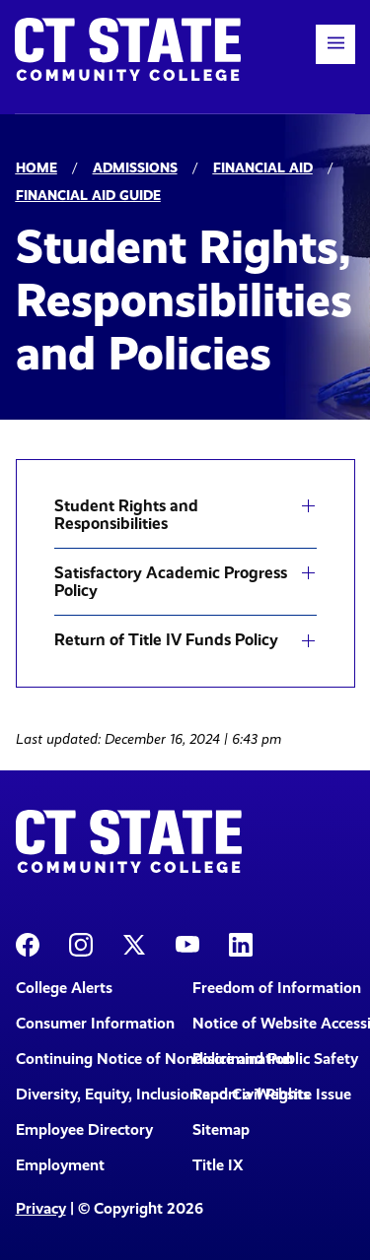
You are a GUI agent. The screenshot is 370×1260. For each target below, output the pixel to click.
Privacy (41, 1208)
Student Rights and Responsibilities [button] (126, 514)
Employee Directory (84, 1129)
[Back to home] (128, 49)
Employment (60, 1165)
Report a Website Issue (271, 1094)
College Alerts (64, 987)
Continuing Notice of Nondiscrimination (97, 1058)
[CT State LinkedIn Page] (241, 943)
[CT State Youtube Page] (187, 943)
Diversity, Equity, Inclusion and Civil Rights (97, 1094)
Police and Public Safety (273, 1058)
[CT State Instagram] (81, 943)
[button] (335, 44)
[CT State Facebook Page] (27, 943)
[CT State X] (134, 943)
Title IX (218, 1165)
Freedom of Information (273, 987)
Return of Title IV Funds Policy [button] (166, 640)
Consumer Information (95, 1023)
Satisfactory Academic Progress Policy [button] (170, 581)
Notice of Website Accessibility (273, 1023)
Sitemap (221, 1129)
